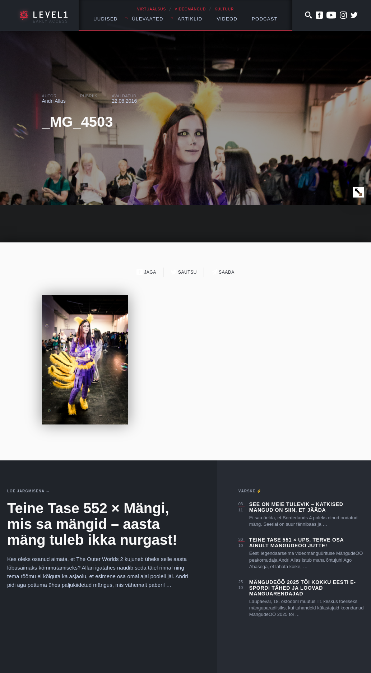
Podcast (265, 19)
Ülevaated (147, 19)
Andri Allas (54, 101)
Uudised (105, 19)
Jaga (146, 272)
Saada (223, 272)
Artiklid (190, 19)
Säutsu (184, 272)
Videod (227, 19)
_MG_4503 (77, 122)
